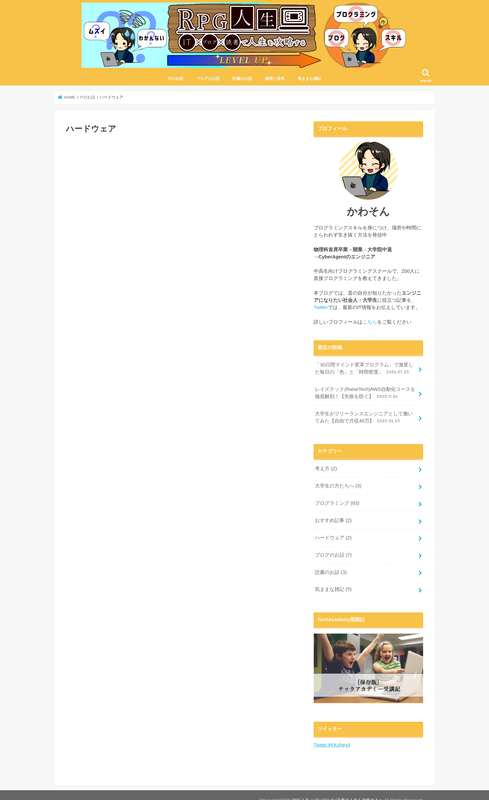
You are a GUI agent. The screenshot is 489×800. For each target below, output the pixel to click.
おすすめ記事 (333, 520)
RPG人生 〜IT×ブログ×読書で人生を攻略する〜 (337, 789)
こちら (370, 322)
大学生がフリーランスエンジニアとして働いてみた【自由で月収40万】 (364, 417)
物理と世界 (275, 78)
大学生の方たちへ (338, 485)
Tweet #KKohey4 (332, 744)
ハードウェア (333, 537)
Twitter (321, 307)
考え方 (326, 468)
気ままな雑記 (309, 78)
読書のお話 (242, 78)
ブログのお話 (208, 78)
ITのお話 (175, 78)
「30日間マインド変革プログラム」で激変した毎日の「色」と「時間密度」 (364, 368)
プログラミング (337, 503)
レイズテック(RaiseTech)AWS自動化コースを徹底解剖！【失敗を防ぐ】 (365, 393)
